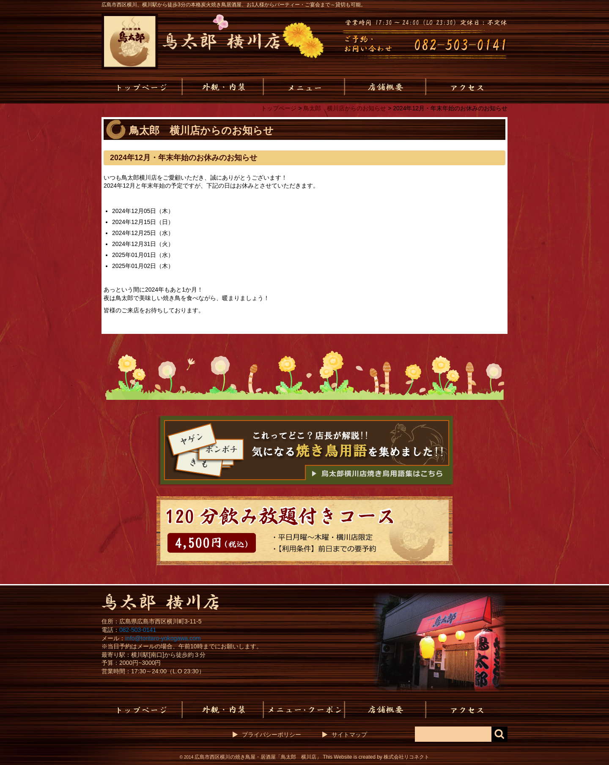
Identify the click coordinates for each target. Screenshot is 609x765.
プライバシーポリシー (271, 734)
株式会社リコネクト (406, 757)
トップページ (278, 108)
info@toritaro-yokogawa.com (162, 638)
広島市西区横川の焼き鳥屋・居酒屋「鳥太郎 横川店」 (258, 757)
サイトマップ (349, 734)
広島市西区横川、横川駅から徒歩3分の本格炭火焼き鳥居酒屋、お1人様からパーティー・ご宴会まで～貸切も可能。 (234, 5)
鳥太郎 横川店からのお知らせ (344, 108)
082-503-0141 (137, 629)
